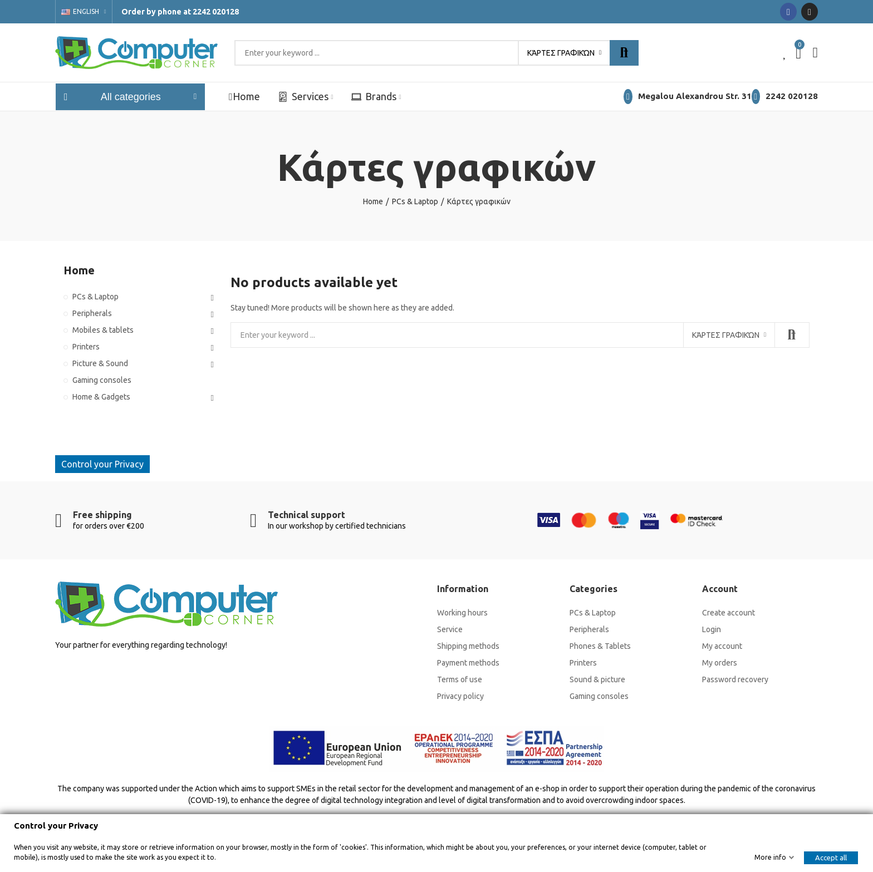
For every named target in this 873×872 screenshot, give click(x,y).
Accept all (831, 857)
